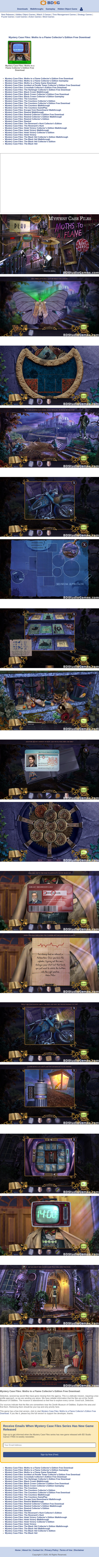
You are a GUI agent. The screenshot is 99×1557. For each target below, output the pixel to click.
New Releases (7, 14)
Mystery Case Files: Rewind (18, 121)
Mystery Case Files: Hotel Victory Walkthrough (27, 130)
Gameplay (50, 9)
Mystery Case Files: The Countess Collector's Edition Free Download (37, 103)
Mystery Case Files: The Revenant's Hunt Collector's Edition (33, 123)
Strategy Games (85, 14)
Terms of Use (66, 1550)
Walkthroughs (36, 9)
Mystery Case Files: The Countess (21, 99)
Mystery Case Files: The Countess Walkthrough (27, 105)
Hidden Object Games (25, 14)
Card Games (21, 17)
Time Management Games (64, 14)
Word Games (48, 17)
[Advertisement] (49, 26)
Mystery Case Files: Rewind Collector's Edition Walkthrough (33, 117)
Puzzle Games (7, 17)
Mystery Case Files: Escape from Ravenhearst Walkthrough (33, 110)
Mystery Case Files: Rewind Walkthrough (24, 112)
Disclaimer (79, 1550)
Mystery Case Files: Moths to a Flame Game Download (30, 83)
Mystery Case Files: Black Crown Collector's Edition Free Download (37, 94)
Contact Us (38, 1550)
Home (17, 1550)
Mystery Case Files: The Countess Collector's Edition (30, 101)
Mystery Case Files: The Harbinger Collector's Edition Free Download (37, 90)
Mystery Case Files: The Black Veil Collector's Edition (30, 141)
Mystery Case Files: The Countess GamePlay (26, 108)
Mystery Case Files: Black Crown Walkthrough (27, 92)
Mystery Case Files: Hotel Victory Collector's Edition (29, 132)
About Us (26, 1550)
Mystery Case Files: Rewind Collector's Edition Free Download (34, 114)
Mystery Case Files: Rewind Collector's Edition (27, 119)
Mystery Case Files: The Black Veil (21, 144)
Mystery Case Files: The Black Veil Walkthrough (27, 139)
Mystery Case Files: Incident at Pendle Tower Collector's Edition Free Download (42, 85)
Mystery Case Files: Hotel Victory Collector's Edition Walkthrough (36, 128)
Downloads (22, 9)
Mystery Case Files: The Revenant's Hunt (24, 126)
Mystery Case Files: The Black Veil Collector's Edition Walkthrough (36, 137)
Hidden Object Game (67, 9)
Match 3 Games (44, 14)
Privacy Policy (51, 1550)
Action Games (35, 17)
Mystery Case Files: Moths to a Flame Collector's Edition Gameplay (36, 81)
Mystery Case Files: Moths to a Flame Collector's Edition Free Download (39, 78)
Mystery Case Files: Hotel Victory (20, 135)
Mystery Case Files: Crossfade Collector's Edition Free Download (36, 87)
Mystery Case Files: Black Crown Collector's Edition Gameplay (34, 96)
